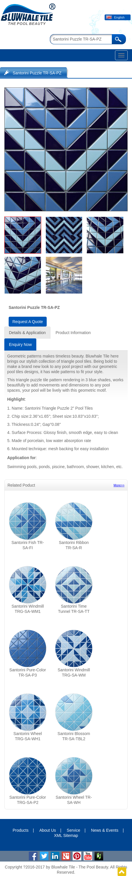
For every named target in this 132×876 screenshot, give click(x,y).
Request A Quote (27, 321)
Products (21, 830)
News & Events (104, 830)
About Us (47, 830)
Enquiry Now (20, 344)
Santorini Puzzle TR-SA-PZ (37, 73)
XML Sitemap (66, 835)
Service (73, 830)
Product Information (73, 332)
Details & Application (27, 332)
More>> (119, 485)
